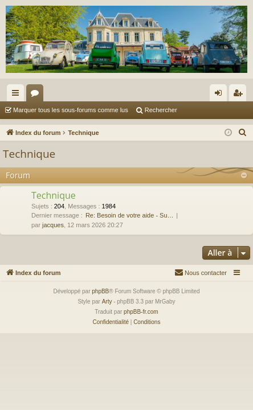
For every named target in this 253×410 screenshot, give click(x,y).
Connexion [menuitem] (221, 95)
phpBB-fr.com (141, 312)
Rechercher (161, 109)
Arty (107, 301)
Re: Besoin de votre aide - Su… (129, 215)
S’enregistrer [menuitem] (240, 95)
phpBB (100, 291)
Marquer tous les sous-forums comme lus (70, 109)
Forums (37, 95)
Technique (29, 153)
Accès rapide (17, 95)
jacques (53, 225)
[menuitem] (243, 132)
